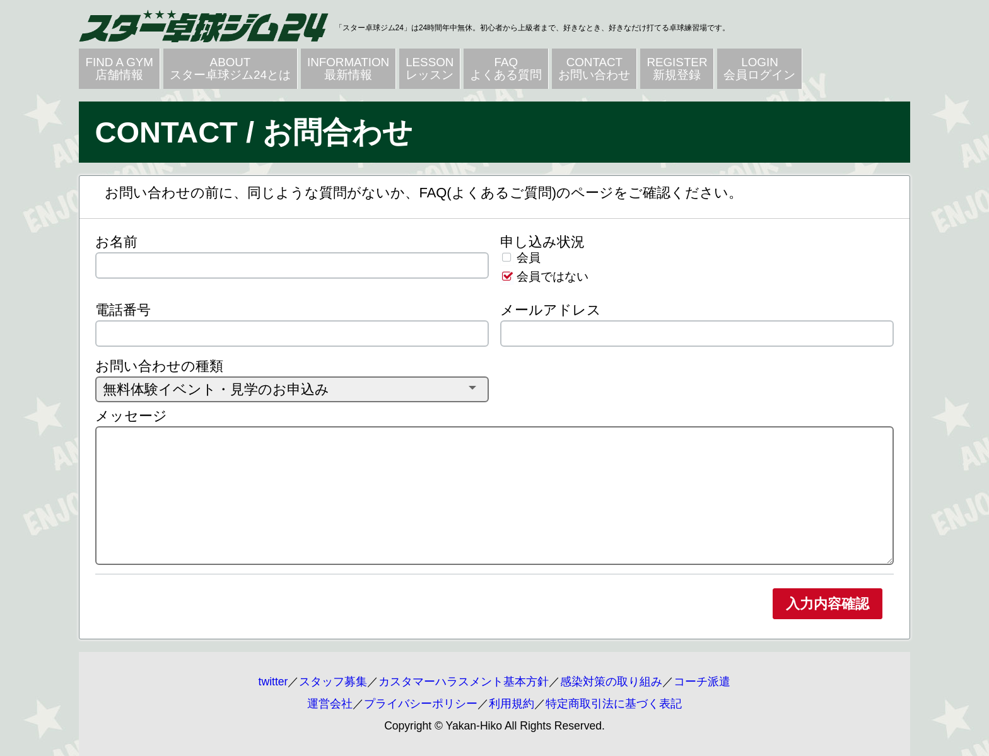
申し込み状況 (542, 242)
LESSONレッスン (430, 68)
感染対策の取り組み (611, 681)
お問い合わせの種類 (159, 366)
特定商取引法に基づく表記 (614, 703)
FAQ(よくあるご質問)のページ (516, 193)
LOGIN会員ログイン (759, 68)
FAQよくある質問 (506, 68)
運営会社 (330, 703)
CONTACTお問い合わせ (594, 68)
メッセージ (131, 416)
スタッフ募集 (333, 681)
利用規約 (511, 703)
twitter (273, 681)
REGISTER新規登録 (677, 68)
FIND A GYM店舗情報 (119, 68)
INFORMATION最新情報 (348, 68)
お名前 (116, 242)
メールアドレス (550, 310)
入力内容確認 (827, 604)
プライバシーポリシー (420, 703)
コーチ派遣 (702, 681)
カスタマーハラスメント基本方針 (463, 681)
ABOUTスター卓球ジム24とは (230, 68)
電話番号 (123, 310)
